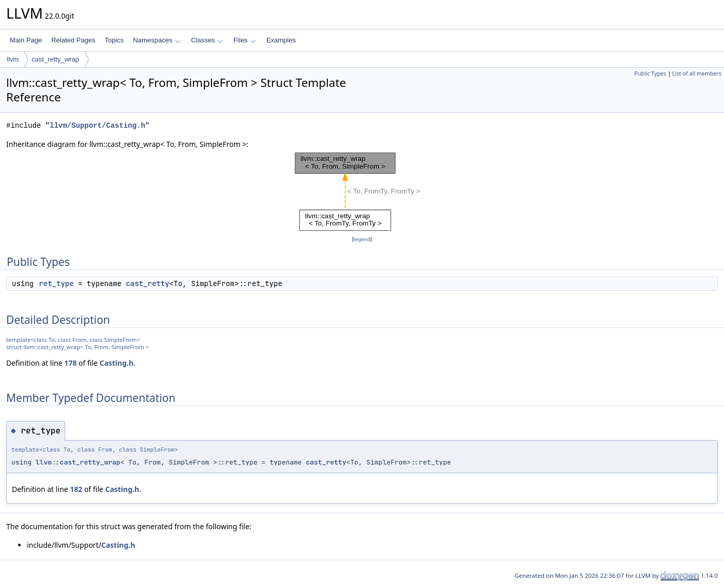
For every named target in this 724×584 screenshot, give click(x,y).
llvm (13, 59)
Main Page (26, 40)
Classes (207, 40)
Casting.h (116, 363)
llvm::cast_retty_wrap (78, 462)
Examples (281, 40)
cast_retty (147, 283)
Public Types (651, 73)
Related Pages (73, 40)
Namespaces (156, 40)
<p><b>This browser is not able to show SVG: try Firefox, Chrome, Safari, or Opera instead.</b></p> (362, 192)
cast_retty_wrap (55, 59)
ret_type (56, 283)
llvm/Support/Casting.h (97, 125)
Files (244, 40)
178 (70, 363)
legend (362, 239)
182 (76, 489)
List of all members (696, 73)
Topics (114, 40)
